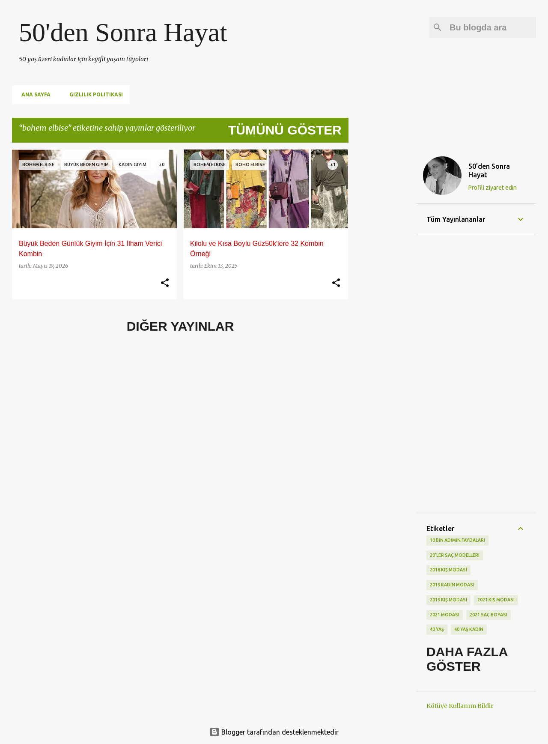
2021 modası (444, 614)
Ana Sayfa (33, 94)
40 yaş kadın (468, 629)
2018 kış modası (448, 569)
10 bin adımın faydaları (457, 540)
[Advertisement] (382, 277)
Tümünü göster (285, 130)
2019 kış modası (448, 599)
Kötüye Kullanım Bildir (460, 706)
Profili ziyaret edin (492, 187)
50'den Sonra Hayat (123, 32)
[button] (165, 283)
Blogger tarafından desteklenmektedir (274, 732)
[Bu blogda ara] (491, 27)
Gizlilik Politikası (93, 94)
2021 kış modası (496, 599)
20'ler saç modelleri (455, 555)
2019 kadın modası (452, 584)
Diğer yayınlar (180, 326)
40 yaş (437, 629)
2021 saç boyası (488, 614)
